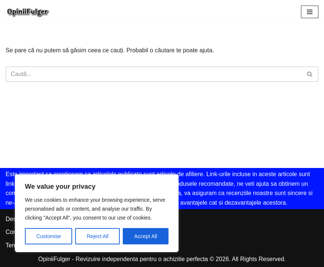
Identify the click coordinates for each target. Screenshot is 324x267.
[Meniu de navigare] (309, 12)
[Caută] (154, 74)
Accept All (145, 236)
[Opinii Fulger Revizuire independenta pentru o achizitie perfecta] (28, 11)
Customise (48, 236)
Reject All (97, 236)
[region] (97, 213)
